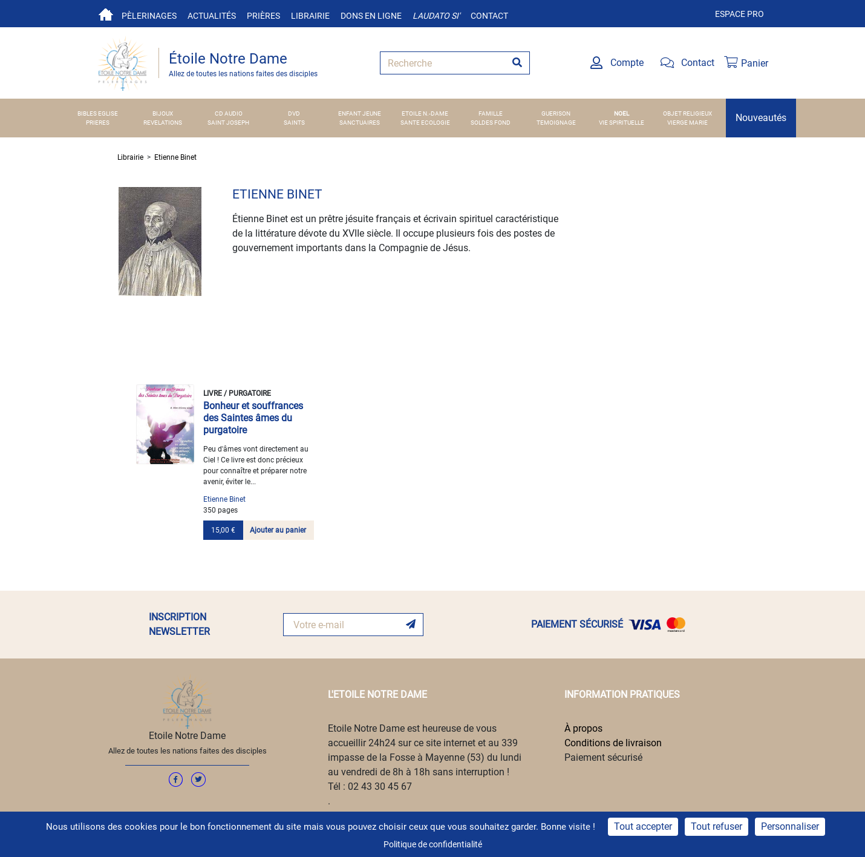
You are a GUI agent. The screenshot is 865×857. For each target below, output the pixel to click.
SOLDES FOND (491, 122)
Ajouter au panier (278, 530)
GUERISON (555, 113)
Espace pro (739, 14)
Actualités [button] (212, 16)
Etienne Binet (175, 157)
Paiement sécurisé (603, 757)
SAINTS (294, 122)
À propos (583, 728)
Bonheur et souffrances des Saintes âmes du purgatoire (253, 418)
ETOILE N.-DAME (425, 113)
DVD (294, 113)
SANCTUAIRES (359, 122)
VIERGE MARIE (687, 122)
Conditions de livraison (613, 743)
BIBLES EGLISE (97, 113)
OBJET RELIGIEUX (687, 113)
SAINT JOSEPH (228, 122)
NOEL (621, 113)
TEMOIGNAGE (556, 122)
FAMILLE (490, 113)
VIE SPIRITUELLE (621, 122)
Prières (263, 16)
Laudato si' (436, 16)
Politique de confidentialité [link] (433, 844)
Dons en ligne (371, 16)
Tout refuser (716, 826)
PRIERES (97, 122)
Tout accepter (643, 826)
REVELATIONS (162, 122)
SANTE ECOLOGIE (425, 122)
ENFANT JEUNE (359, 113)
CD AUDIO (229, 113)
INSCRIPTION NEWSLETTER (179, 624)
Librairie (310, 16)
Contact (489, 16)
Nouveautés (761, 117)
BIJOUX (162, 113)
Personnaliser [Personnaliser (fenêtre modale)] (790, 826)
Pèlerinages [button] (149, 16)
